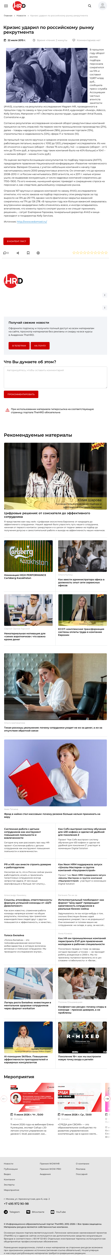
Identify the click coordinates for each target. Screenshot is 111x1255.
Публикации (11, 1169)
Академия (45, 1174)
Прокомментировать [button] (21, 394)
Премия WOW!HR (49, 1163)
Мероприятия (11, 1190)
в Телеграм (19, 345)
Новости (8, 1163)
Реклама (80, 1169)
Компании (9, 1179)
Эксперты (9, 1184)
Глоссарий (81, 1174)
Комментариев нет (86, 40)
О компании (82, 1163)
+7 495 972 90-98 (16, 1203)
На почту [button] (40, 345)
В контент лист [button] (16, 241)
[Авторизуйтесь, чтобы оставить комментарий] (55, 377)
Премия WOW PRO (50, 1169)
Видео (7, 1174)
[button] (101, 5)
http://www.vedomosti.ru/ (32, 221)
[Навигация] (6, 5)
